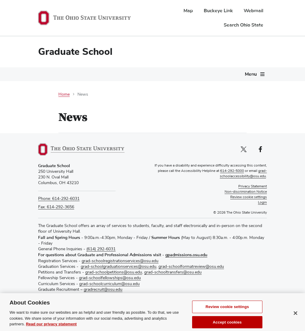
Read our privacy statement (51, 328)
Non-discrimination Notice (246, 192)
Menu (251, 74)
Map (188, 10)
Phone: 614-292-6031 (59, 199)
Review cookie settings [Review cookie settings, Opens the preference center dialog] (227, 311)
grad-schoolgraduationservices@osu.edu (118, 267)
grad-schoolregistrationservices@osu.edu (120, 261)
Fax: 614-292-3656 (56, 207)
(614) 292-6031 (101, 249)
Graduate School (75, 51)
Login (262, 202)
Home (64, 94)
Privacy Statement (252, 186)
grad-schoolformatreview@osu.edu (191, 267)
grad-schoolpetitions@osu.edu (113, 272)
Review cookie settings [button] (248, 197)
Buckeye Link (218, 10)
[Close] (295, 317)
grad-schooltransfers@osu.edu (173, 272)
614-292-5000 (232, 171)
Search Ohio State (243, 25)
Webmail (253, 10)
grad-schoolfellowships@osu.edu (110, 278)
